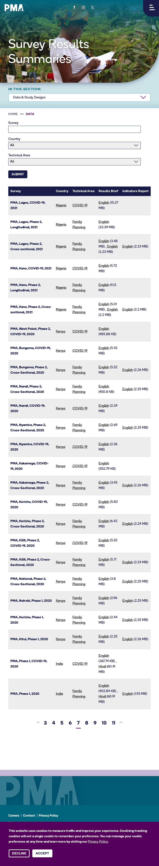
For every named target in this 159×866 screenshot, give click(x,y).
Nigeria (61, 205)
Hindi (102, 666)
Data (30, 114)
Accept (42, 853)
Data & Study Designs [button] (29, 97)
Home (13, 114)
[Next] (128, 721)
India (59, 664)
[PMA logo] (14, 7)
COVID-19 (79, 205)
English (104, 203)
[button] (151, 8)
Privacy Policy (48, 815)
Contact (29, 815)
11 (114, 722)
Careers (13, 815)
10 (105, 722)
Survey (13, 123)
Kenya (60, 331)
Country (14, 139)
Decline (19, 853)
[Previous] (31, 721)
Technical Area (19, 155)
